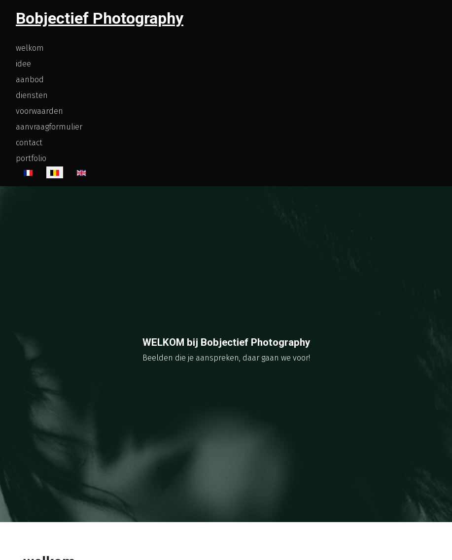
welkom (30, 48)
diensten (32, 95)
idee (23, 63)
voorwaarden (39, 111)
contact (29, 142)
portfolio (31, 158)
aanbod (30, 79)
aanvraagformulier (49, 127)
